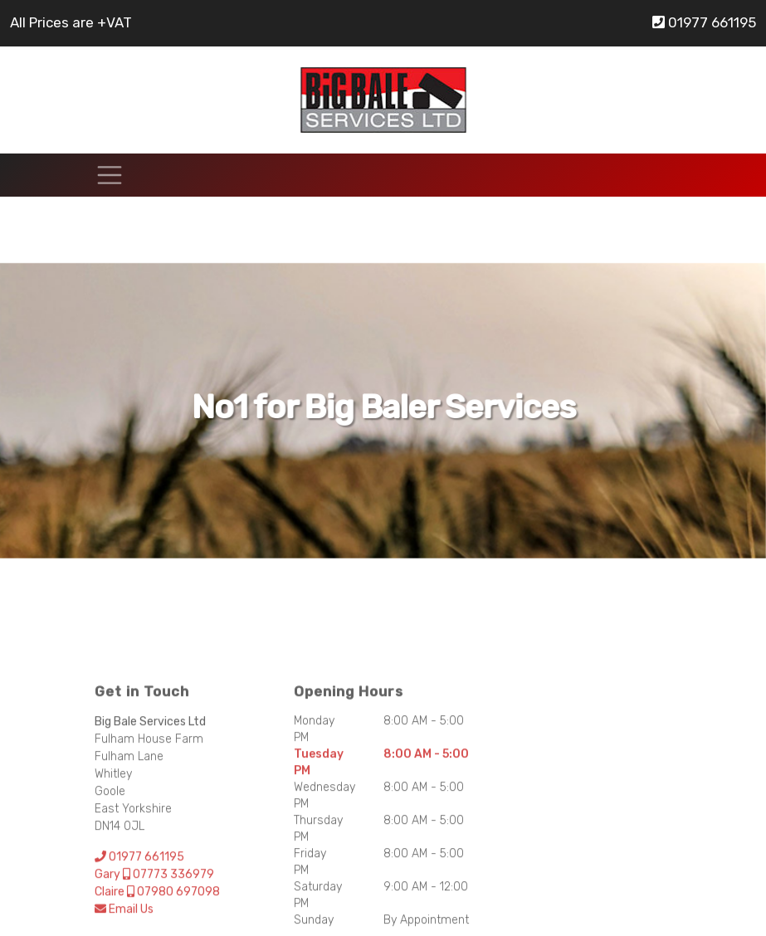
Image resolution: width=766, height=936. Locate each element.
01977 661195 (704, 22)
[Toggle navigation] (109, 175)
